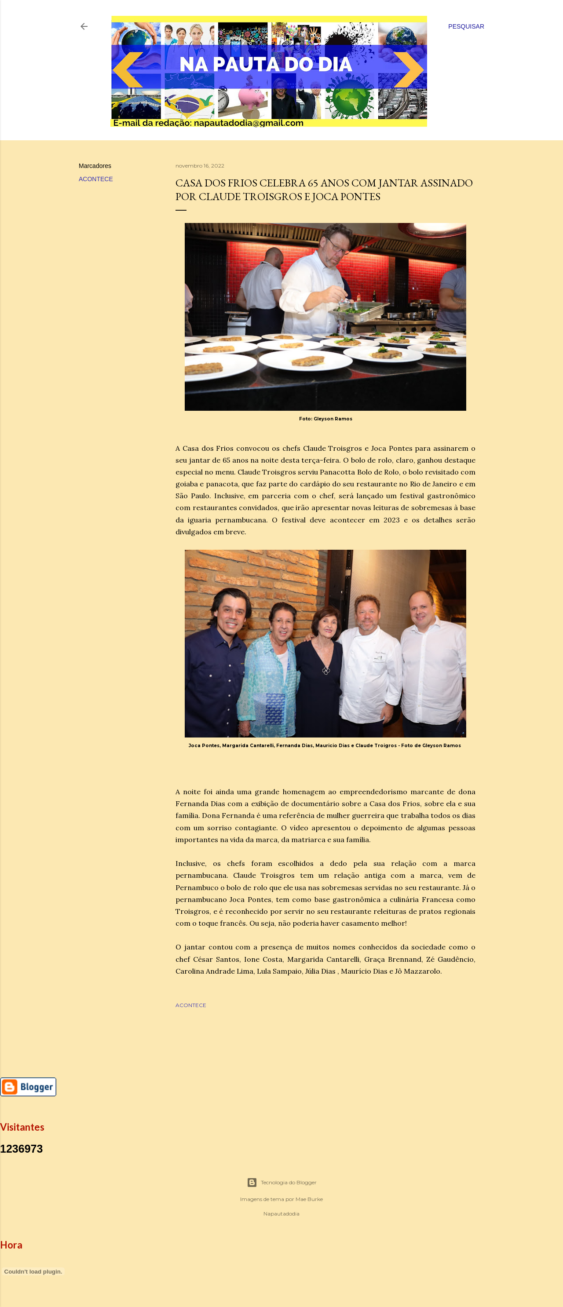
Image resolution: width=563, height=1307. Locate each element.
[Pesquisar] (466, 26)
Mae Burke (309, 1199)
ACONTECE (96, 179)
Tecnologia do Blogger (282, 1182)
